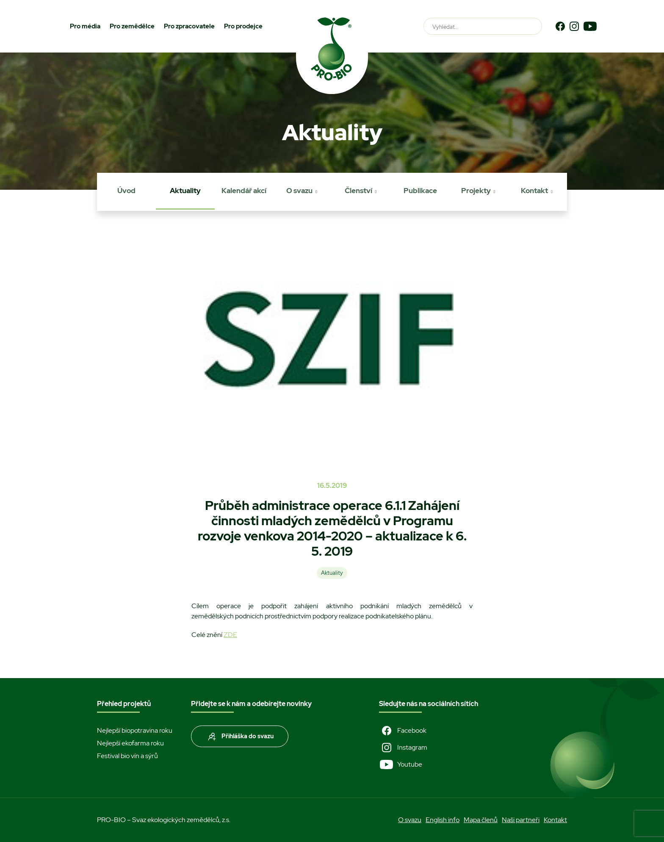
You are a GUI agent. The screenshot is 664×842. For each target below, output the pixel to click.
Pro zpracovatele (189, 26)
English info (442, 819)
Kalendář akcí (243, 190)
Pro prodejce (243, 26)
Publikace (420, 190)
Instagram (403, 747)
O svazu (299, 190)
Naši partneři (521, 819)
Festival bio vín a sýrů (127, 755)
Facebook (402, 730)
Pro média (85, 26)
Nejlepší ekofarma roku (130, 743)
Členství (358, 190)
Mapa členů (481, 819)
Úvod (126, 190)
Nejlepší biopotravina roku (134, 730)
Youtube (400, 764)
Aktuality (185, 190)
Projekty (476, 190)
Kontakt (534, 190)
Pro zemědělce (132, 26)
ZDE (230, 634)
